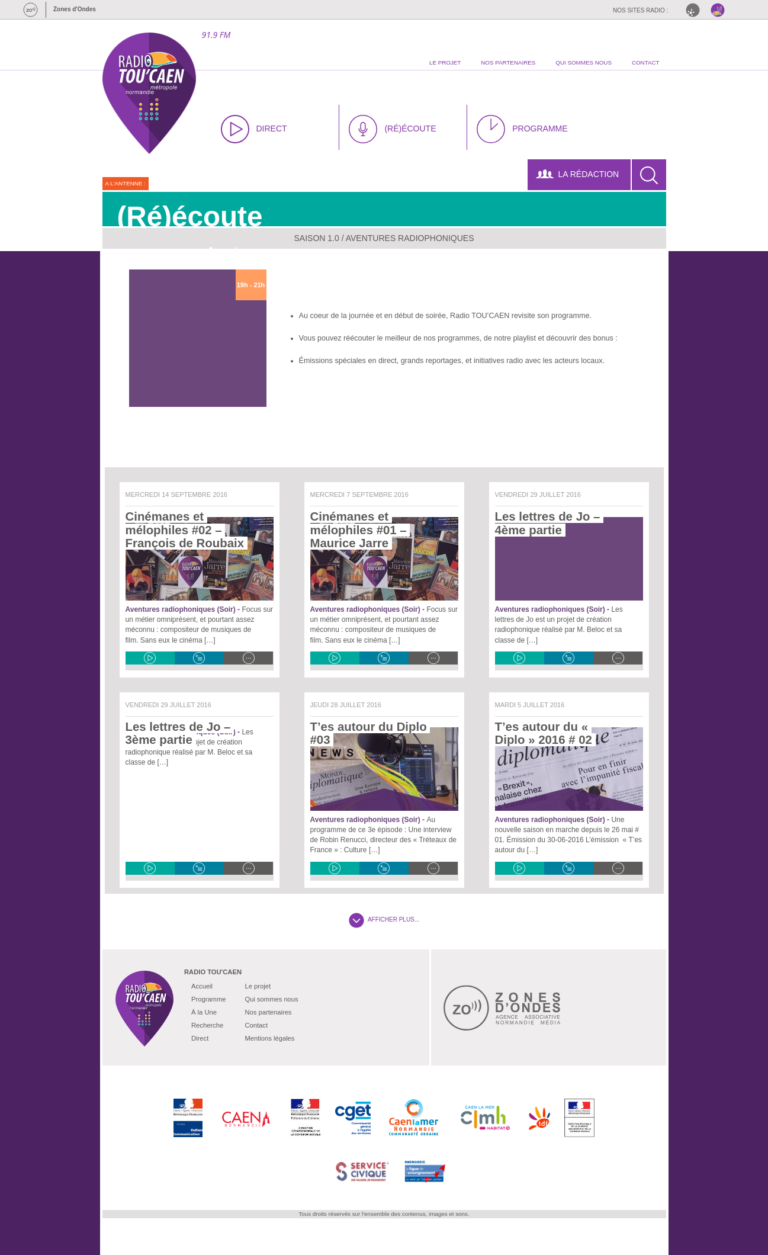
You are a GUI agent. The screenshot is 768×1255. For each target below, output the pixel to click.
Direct (199, 1038)
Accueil (202, 986)
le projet (445, 62)
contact (646, 62)
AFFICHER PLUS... (384, 919)
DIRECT (254, 129)
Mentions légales (269, 1038)
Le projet (258, 986)
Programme (208, 999)
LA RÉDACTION (577, 174)
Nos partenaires (268, 1012)
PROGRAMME (522, 129)
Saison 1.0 (316, 238)
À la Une (204, 1012)
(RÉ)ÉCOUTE (392, 129)
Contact (256, 1025)
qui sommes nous (583, 62)
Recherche (207, 1025)
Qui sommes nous (271, 999)
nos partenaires (508, 62)
